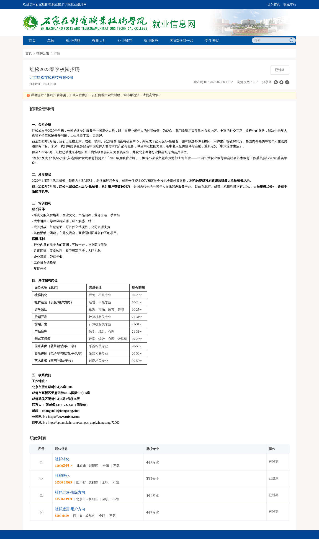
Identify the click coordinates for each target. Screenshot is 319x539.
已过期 (280, 70)
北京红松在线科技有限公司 (51, 77)
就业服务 (151, 40)
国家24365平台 (181, 40)
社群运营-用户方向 (70, 509)
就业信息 (73, 40)
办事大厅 (99, 40)
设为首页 (273, 4)
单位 (50, 40)
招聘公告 (42, 53)
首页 (32, 40)
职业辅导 (125, 40)
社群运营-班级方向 (70, 492)
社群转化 (62, 459)
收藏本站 (289, 4)
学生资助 (212, 40)
